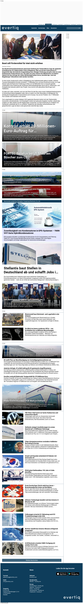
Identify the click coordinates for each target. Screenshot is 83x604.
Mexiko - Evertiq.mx (35, 581)
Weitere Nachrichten (32, 560)
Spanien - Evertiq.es (35, 587)
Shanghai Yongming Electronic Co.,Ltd (28, 201)
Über (48, 28)
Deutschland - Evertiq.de (36, 586)
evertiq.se (79, 24)
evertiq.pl (73, 24)
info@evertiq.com (8, 581)
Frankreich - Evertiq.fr (36, 592)
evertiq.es (54, 24)
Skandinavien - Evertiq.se (37, 590)
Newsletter (54, 28)
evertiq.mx (67, 24)
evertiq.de (48, 24)
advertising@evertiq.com (10, 577)
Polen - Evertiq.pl (34, 589)
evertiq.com (41, 24)
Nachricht (34, 28)
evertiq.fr (60, 24)
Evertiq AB (10, 28)
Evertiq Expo (41, 28)
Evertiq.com (33, 577)
